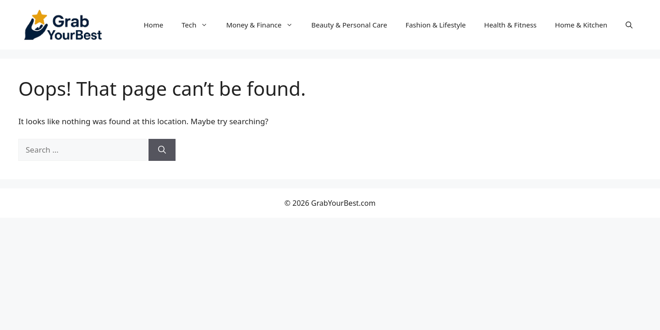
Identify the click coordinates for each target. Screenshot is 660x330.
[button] (629, 24)
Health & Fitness (510, 24)
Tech (199, 24)
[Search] (162, 150)
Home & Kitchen (581, 24)
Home (154, 24)
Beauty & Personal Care (349, 24)
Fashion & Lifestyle (436, 24)
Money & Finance (264, 24)
